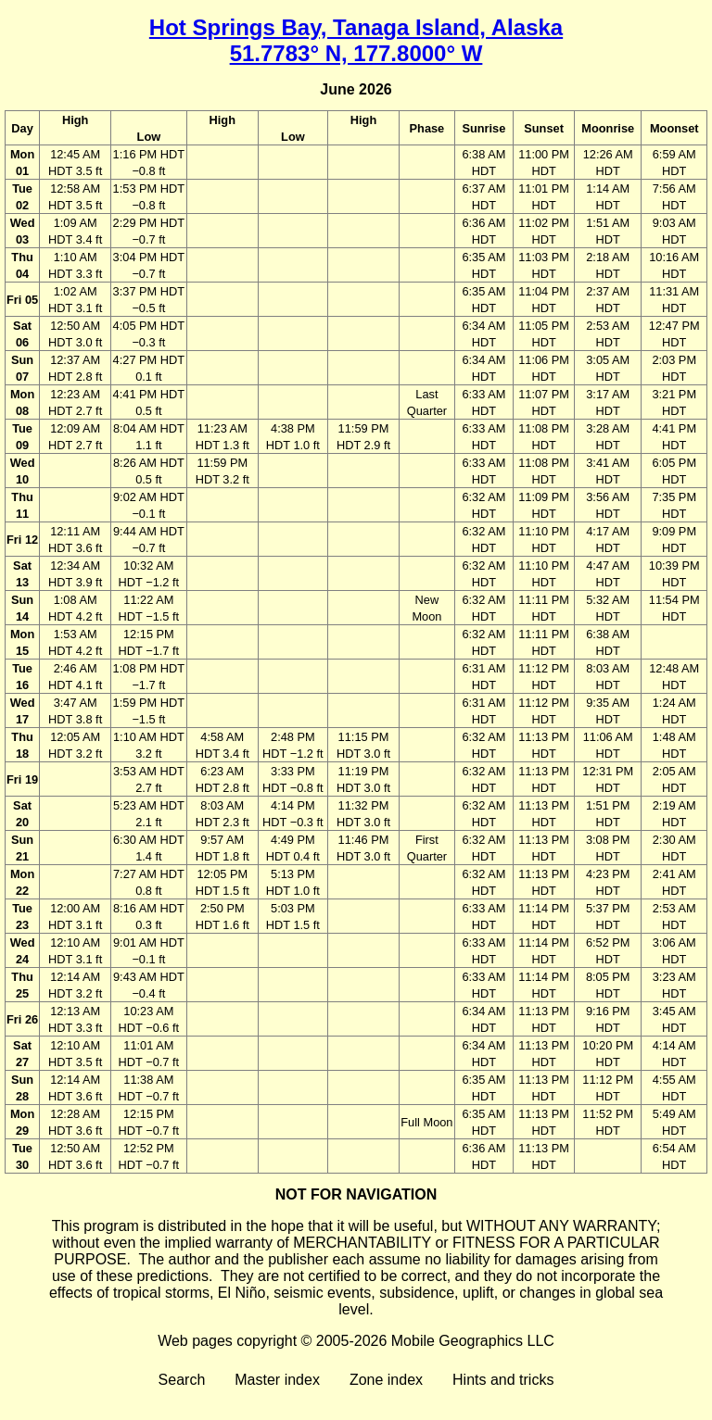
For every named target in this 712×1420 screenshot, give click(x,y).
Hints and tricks (502, 1380)
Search (182, 1380)
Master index (277, 1380)
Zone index (386, 1380)
